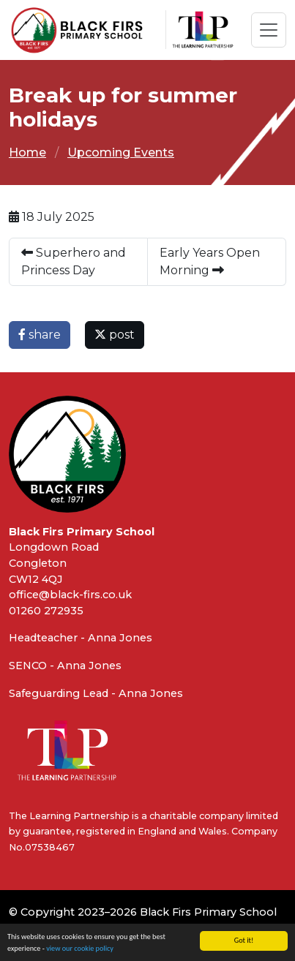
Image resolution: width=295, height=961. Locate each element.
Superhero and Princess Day (73, 261)
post (114, 335)
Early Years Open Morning (210, 261)
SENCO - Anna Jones (65, 665)
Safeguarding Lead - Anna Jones (96, 693)
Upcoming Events (120, 152)
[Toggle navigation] (268, 30)
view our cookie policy (79, 949)
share (39, 335)
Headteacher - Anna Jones (80, 637)
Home (27, 152)
